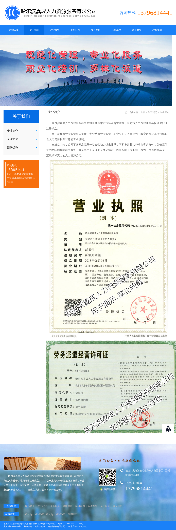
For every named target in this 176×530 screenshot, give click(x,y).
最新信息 (75, 30)
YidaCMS (39, 514)
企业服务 (54, 30)
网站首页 (14, 30)
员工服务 (136, 30)
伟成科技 (72, 514)
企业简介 (164, 112)
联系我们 (157, 30)
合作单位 (116, 30)
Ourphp (28, 514)
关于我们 (34, 30)
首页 (142, 112)
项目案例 (95, 30)
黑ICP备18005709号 (12, 526)
